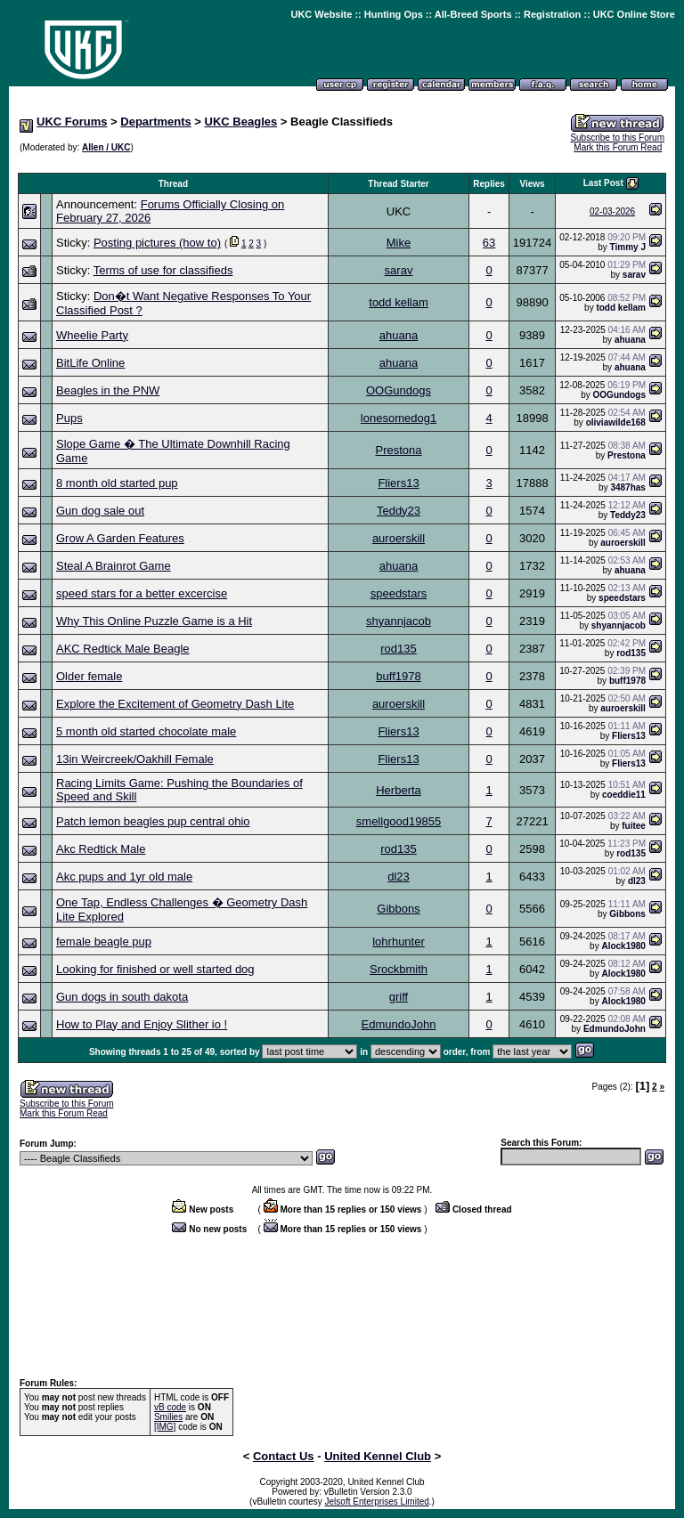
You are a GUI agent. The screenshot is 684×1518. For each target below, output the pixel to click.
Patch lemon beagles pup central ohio (153, 821)
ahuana (398, 335)
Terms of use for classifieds (163, 270)
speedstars (399, 593)
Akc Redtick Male (100, 849)
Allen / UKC (106, 147)
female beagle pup (103, 941)
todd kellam (398, 302)
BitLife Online (90, 362)
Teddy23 (398, 510)
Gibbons (398, 908)
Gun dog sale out (100, 510)
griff (398, 996)
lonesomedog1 (398, 418)
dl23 (398, 876)
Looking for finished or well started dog (155, 969)
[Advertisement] (342, 163)
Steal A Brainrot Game (113, 565)
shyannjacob (398, 621)
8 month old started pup (117, 483)
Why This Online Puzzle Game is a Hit (154, 621)
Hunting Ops (393, 14)
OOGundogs (398, 390)
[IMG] (164, 1427)
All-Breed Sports (473, 14)
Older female (89, 676)
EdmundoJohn (399, 1024)
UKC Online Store (634, 14)
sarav (399, 270)
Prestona (398, 450)
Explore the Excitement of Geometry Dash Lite (175, 703)
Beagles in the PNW (107, 390)
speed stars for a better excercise (141, 593)
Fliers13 (398, 483)
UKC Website (321, 14)
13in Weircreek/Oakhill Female (135, 759)
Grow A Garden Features (120, 538)
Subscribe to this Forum (617, 137)
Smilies (168, 1417)
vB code (170, 1407)
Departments (155, 121)
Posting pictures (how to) (157, 242)
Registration (552, 14)
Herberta (398, 790)
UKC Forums (72, 121)
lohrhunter (398, 941)
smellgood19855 (398, 821)
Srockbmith (399, 969)
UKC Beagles (241, 121)
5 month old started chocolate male (146, 731)
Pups (69, 418)
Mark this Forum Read (618, 147)
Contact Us (283, 1456)
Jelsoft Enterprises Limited (377, 1501)
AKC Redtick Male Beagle (123, 648)
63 (489, 242)
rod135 (398, 648)
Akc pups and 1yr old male (124, 876)
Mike (399, 242)
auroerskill (398, 538)
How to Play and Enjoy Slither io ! (141, 1024)
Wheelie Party (92, 335)
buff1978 (398, 676)
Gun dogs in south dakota (122, 996)
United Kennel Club (377, 1456)
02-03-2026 (612, 211)
